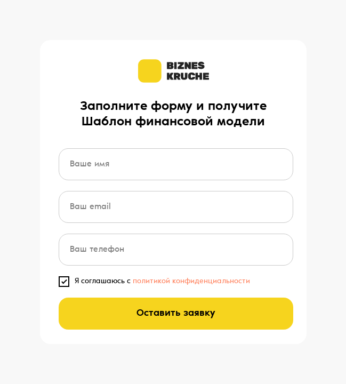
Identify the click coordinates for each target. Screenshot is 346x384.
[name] (176, 164)
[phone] (176, 250)
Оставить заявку (175, 313)
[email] (176, 207)
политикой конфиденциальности (191, 281)
